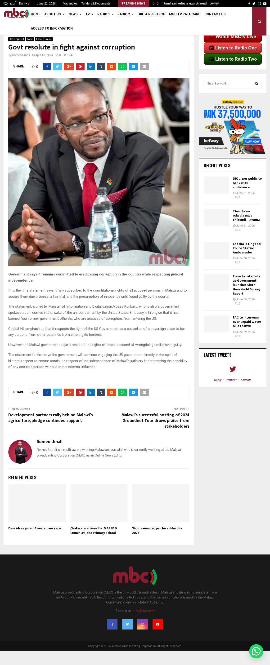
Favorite (246, 394)
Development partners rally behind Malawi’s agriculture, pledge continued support (50, 432)
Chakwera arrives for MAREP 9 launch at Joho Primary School (93, 545)
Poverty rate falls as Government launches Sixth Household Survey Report (246, 299)
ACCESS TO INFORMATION (52, 28)
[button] (256, 651)
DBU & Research (151, 14)
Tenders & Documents (96, 3)
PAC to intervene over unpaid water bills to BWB (247, 336)
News (73, 14)
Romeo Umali (21, 69)
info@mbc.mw (144, 625)
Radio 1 (103, 14)
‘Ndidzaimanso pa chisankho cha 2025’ (157, 545)
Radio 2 (123, 14)
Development (16, 53)
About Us (52, 14)
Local (30, 53)
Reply (217, 394)
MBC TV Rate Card (185, 14)
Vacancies (70, 3)
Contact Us (215, 14)
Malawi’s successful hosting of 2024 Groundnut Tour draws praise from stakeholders (155, 435)
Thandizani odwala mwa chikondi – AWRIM (190, 3)
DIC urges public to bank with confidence (247, 197)
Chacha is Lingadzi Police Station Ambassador (247, 262)
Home (35, 14)
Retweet (231, 394)
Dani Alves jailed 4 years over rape (34, 542)
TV (87, 14)
